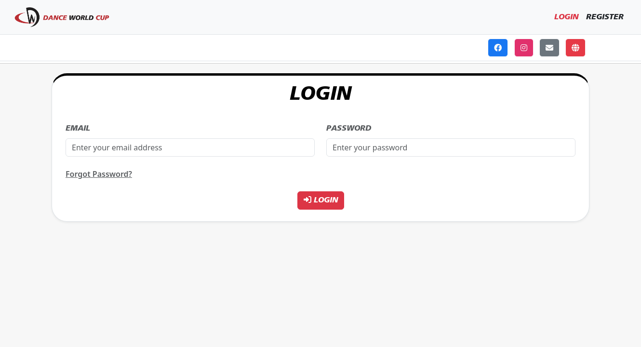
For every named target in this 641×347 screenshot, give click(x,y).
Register (605, 17)
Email (78, 129)
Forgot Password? (99, 174)
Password (348, 129)
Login (566, 17)
